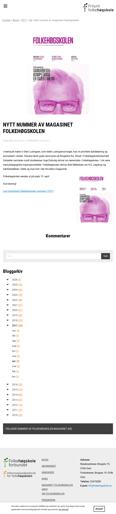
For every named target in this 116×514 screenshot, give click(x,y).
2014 (17, 394)
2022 (17, 299)
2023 (17, 294)
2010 (17, 415)
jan (15, 376)
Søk (105, 256)
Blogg (16, 20)
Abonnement (49, 466)
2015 (17, 389)
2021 (17, 305)
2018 (17, 320)
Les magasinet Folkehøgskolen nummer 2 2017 (28, 191)
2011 (17, 409)
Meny (5, 5)
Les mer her (63, 509)
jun (15, 350)
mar (16, 366)
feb (15, 371)
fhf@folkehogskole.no (100, 485)
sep (15, 340)
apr (15, 361)
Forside (6, 20)
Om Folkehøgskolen (53, 493)
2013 (17, 399)
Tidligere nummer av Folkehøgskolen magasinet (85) (38, 428)
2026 (16, 279)
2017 (24, 20)
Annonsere (48, 472)
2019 (17, 315)
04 (30, 20)
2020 (17, 310)
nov (16, 330)
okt (15, 335)
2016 (17, 384)
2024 (17, 289)
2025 (17, 284)
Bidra (45, 478)
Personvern (48, 499)
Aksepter (99, 508)
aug (16, 345)
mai (16, 356)
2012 (17, 404)
